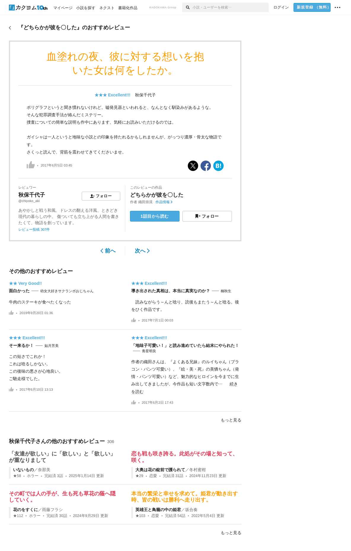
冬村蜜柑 (197, 469)
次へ (142, 251)
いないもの (23, 469)
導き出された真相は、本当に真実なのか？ (170, 290)
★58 (17, 476)
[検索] (187, 7)
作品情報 (164, 202)
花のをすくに (25, 509)
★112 (18, 516)
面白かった (19, 290)
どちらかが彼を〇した (156, 195)
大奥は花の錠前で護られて (160, 469)
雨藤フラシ (52, 509)
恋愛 (153, 476)
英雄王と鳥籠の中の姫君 (158, 509)
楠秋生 (226, 291)
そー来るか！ (21, 345)
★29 (139, 476)
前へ (108, 251)
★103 (140, 516)
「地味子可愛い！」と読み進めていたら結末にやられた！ (185, 345)
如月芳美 (51, 346)
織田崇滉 (145, 202)
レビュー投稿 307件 (34, 229)
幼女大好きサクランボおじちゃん (67, 291)
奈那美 (44, 469)
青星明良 (149, 351)
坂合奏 (191, 509)
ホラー (33, 476)
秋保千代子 (145, 95)
